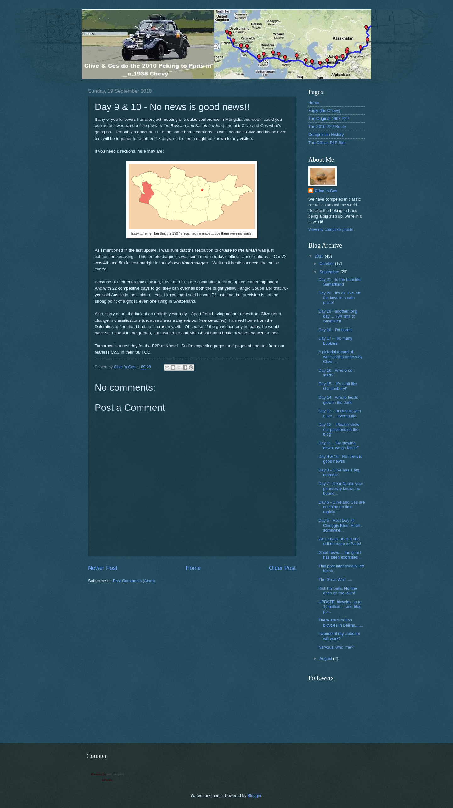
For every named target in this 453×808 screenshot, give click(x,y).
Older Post (282, 568)
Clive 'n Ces (326, 190)
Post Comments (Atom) (134, 580)
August (326, 658)
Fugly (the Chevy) (324, 110)
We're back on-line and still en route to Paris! (339, 541)
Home (193, 568)
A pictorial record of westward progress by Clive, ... (340, 356)
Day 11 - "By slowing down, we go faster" (338, 445)
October (327, 263)
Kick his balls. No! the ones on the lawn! (337, 590)
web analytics (115, 774)
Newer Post (102, 568)
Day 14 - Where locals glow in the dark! (338, 399)
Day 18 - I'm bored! (335, 329)
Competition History (326, 134)
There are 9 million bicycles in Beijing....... (340, 622)
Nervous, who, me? (335, 647)
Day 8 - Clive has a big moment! (338, 472)
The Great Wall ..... (335, 579)
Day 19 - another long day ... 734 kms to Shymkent (337, 316)
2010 (320, 256)
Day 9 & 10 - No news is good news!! (340, 459)
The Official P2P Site (326, 142)
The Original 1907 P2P (328, 118)
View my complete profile (330, 229)
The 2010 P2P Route (327, 126)
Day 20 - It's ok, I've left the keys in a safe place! (339, 298)
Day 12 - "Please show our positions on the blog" (338, 429)
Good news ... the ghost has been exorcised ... (340, 555)
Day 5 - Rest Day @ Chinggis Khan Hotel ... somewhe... (341, 525)
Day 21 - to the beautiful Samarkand (339, 282)
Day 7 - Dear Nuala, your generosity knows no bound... (340, 488)
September (329, 272)
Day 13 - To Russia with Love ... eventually (339, 413)
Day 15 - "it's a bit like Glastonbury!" (337, 386)
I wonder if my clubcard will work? (339, 636)
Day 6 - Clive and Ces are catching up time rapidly (341, 507)
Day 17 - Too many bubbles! (335, 340)
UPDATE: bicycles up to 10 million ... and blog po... (339, 606)
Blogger (254, 795)
